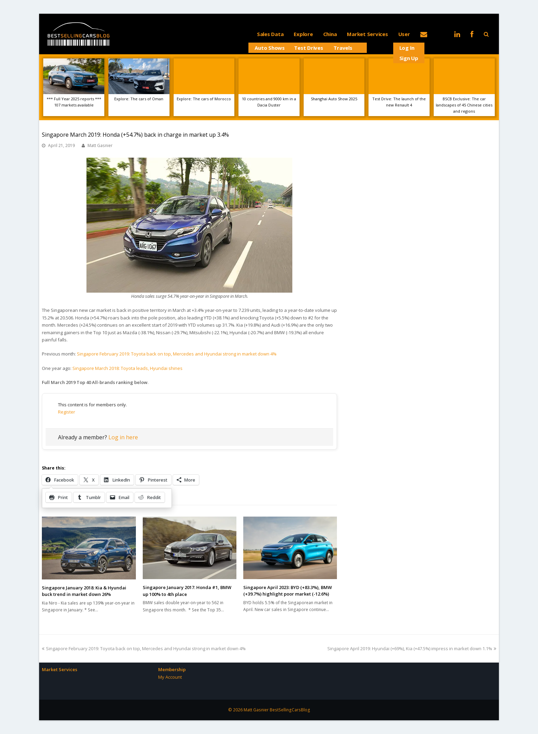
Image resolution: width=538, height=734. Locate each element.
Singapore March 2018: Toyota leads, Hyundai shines (127, 368)
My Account (170, 677)
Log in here (123, 437)
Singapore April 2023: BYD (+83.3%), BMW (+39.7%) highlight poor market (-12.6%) (287, 590)
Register (66, 412)
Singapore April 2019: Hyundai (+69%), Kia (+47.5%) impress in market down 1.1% (411, 648)
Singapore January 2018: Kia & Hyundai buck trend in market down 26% (84, 591)
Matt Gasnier (100, 145)
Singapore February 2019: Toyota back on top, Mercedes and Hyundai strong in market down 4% (177, 354)
